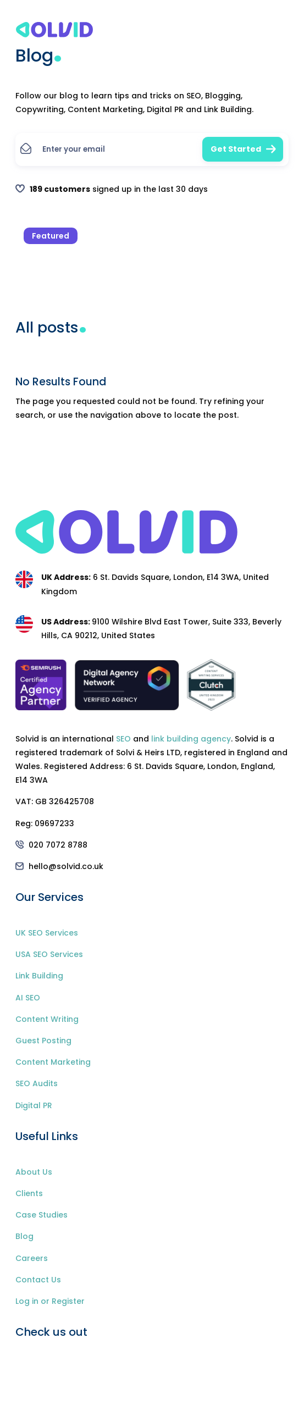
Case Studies (41, 1214)
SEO (123, 738)
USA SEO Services (49, 954)
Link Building (39, 975)
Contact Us (38, 1279)
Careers (31, 1258)
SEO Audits (36, 1083)
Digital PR (33, 1105)
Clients (29, 1193)
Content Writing (47, 1019)
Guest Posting (43, 1040)
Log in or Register (50, 1301)
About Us (33, 1171)
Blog (24, 1236)
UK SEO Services (46, 932)
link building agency (191, 738)
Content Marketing (53, 1061)
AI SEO (27, 997)
